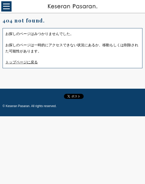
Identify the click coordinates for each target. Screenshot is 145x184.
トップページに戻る (21, 62)
